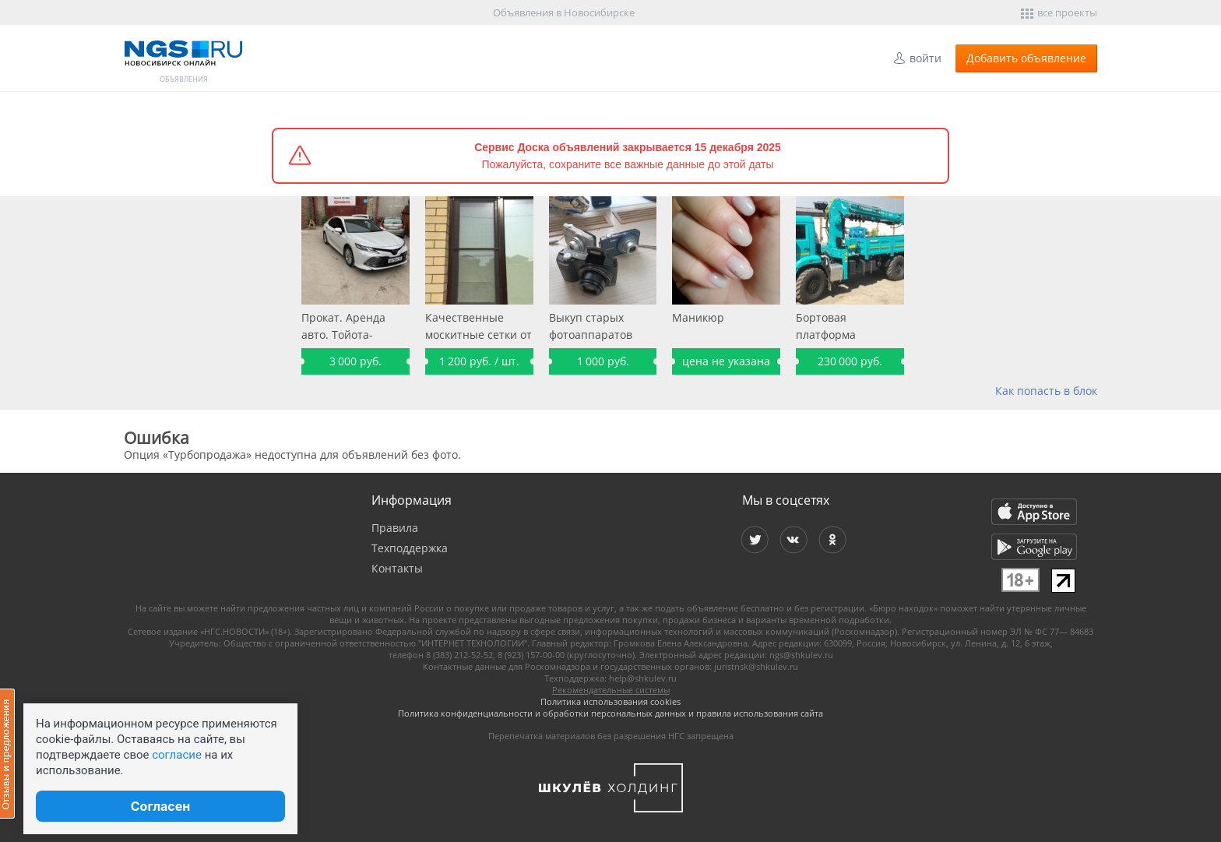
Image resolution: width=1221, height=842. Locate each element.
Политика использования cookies (610, 701)
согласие (177, 755)
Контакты (397, 568)
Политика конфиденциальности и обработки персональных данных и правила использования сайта (610, 713)
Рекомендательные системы (611, 690)
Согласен (160, 806)
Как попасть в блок (1046, 390)
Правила (394, 527)
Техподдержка (409, 548)
